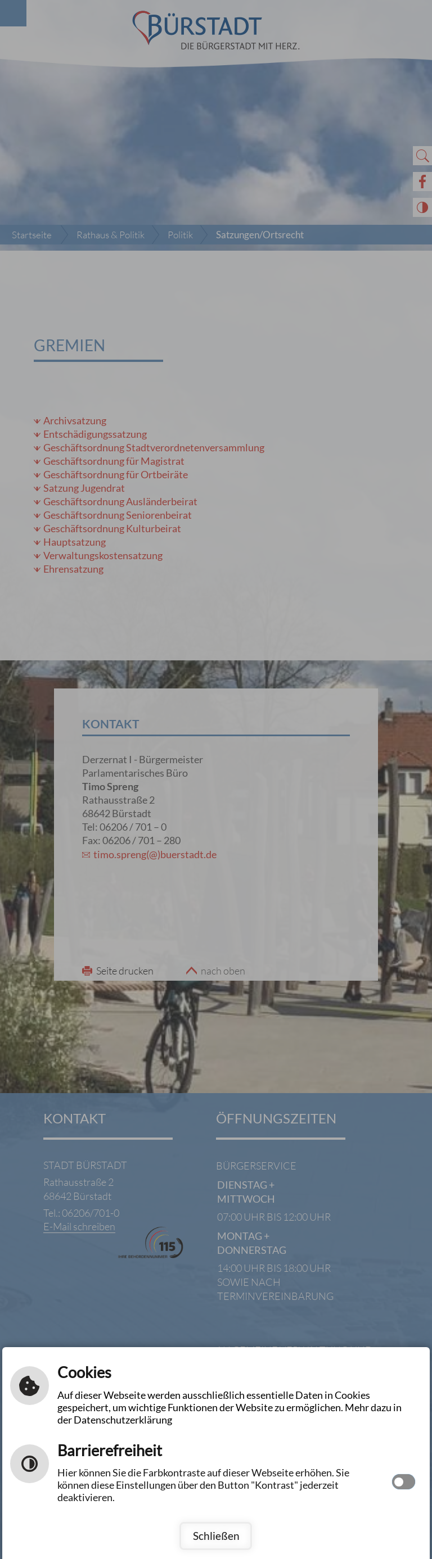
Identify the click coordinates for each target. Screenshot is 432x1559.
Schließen (216, 1535)
